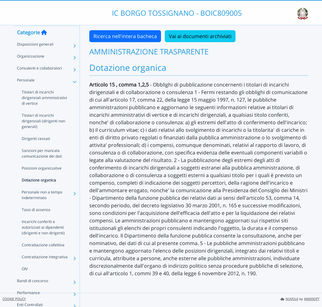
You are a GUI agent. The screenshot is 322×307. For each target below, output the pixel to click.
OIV (25, 280)
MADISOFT (311, 299)
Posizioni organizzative (42, 180)
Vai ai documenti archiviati (200, 36)
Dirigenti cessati (36, 150)
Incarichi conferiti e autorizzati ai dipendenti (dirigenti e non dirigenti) (43, 239)
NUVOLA (289, 299)
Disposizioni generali (35, 56)
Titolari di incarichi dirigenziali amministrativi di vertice (44, 109)
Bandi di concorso (32, 292)
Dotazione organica (39, 192)
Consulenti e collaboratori (39, 80)
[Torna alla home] (44, 44)
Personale (26, 92)
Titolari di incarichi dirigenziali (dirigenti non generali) (43, 133)
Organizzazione (30, 68)
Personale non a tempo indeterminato (42, 206)
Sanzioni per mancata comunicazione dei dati (42, 165)
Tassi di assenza (36, 221)
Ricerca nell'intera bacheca (125, 36)
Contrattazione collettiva (43, 257)
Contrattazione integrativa (45, 268)
